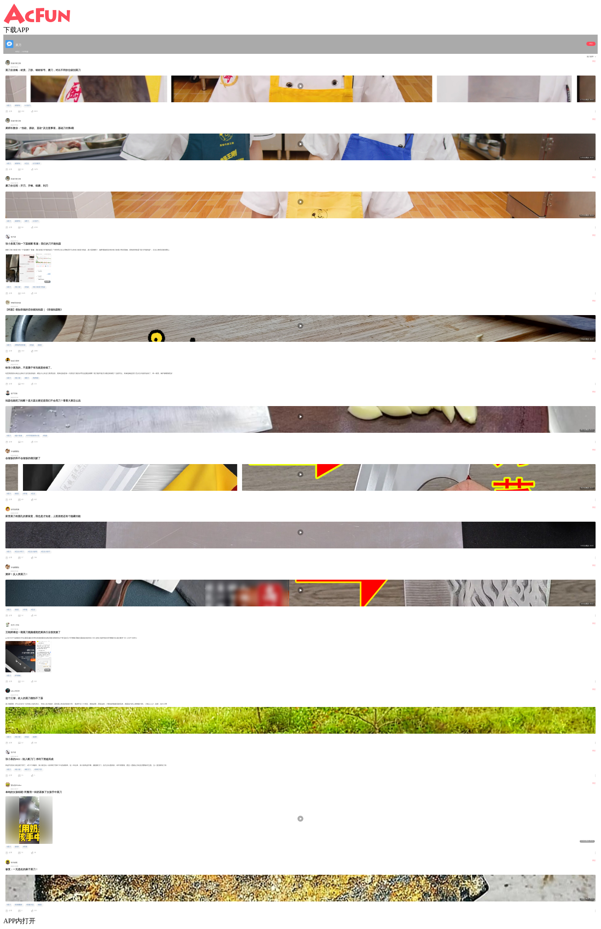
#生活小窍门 (19, 552)
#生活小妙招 (32, 552)
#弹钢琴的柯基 (20, 345)
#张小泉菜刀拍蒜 (39, 287)
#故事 (35, 737)
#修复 (40, 905)
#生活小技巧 (45, 552)
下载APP (16, 29)
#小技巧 (27, 105)
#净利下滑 (38, 769)
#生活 (27, 163)
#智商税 (35, 378)
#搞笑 (40, 345)
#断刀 (27, 378)
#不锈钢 (17, 676)
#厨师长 (17, 105)
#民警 (25, 847)
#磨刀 (27, 221)
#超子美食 (18, 436)
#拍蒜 (27, 287)
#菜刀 (9, 105)
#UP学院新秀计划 (32, 436)
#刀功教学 (36, 163)
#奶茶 (17, 847)
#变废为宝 (30, 905)
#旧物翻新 (18, 905)
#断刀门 (27, 769)
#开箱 (25, 494)
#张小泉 (17, 287)
